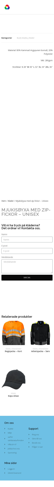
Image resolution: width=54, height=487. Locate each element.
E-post (4, 245)
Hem (3, 200)
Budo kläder (22, 38)
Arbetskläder (16, 349)
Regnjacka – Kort (13, 351)
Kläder (31, 38)
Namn (4, 234)
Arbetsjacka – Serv (40, 351)
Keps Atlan (13, 396)
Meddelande (7, 257)
